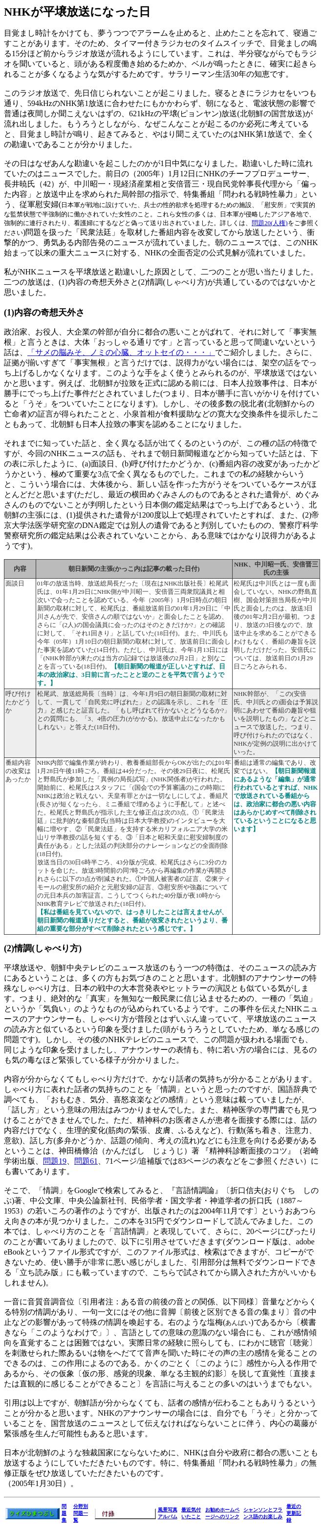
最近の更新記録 (293, 1513)
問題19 (54, 1161)
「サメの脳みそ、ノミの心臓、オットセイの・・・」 (121, 352)
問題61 (86, 1161)
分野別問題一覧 (80, 1513)
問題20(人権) (270, 223)
